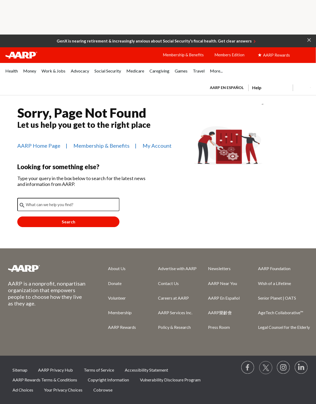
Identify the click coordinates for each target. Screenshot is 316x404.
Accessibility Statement (146, 369)
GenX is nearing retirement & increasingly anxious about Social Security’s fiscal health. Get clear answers (154, 41)
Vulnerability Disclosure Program (170, 379)
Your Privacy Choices (63, 389)
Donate (115, 283)
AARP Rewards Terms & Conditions (45, 379)
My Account (157, 145)
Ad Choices (23, 389)
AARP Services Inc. (175, 312)
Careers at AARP (173, 297)
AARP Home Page (38, 145)
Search (68, 221)
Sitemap (20, 369)
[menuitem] (11, 73)
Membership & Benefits (183, 54)
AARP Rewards (122, 327)
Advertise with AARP (177, 268)
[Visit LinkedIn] (301, 367)
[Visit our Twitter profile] (265, 367)
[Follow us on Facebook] (248, 367)
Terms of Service (99, 369)
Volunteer (117, 297)
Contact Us (168, 283)
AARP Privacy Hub (55, 369)
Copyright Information (108, 379)
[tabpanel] (258, 87)
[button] (309, 39)
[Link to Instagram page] (283, 367)
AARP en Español (227, 87)
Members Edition (229, 54)
